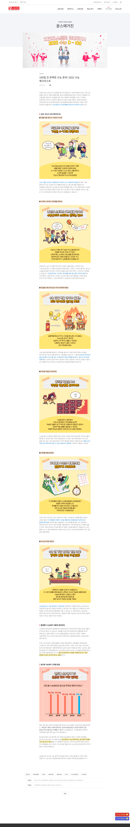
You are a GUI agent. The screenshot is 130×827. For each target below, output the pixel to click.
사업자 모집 (23, 2)
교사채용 (115, 2)
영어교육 (59, 774)
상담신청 (60, 9)
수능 (67, 774)
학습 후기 (90, 9)
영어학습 (51, 774)
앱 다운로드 (107, 2)
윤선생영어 (36, 774)
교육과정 (80, 9)
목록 (65, 794)
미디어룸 (109, 9)
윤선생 (28, 774)
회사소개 (118, 9)
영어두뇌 (70, 9)
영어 (44, 774)
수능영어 (84, 774)
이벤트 (99, 9)
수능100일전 (75, 774)
